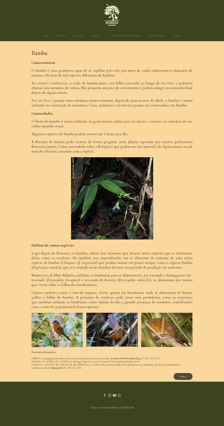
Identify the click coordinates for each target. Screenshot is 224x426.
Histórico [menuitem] (61, 35)
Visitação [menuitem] (95, 35)
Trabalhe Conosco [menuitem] (156, 35)
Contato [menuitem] (177, 35)
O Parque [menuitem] (78, 35)
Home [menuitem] (46, 35)
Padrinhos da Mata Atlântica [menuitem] (125, 35)
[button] (183, 376)
